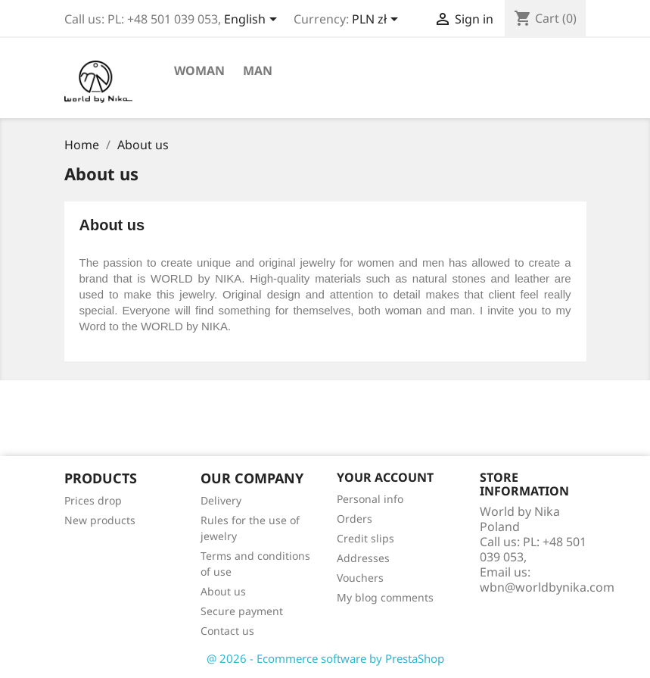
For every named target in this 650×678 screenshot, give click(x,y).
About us (223, 591)
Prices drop (93, 500)
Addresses (363, 558)
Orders (354, 518)
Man (257, 70)
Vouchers (360, 577)
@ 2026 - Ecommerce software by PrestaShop (325, 658)
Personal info (370, 499)
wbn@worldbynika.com (547, 587)
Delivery (221, 500)
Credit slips (365, 538)
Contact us (227, 630)
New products (99, 520)
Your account (385, 477)
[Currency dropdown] (377, 20)
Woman (199, 70)
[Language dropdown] (253, 20)
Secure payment (242, 611)
